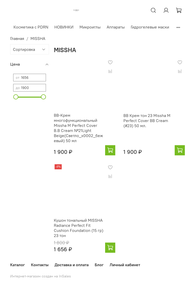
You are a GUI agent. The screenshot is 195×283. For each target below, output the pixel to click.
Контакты (39, 264)
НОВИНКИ (63, 26)
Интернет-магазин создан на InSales (40, 276)
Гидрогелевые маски (150, 26)
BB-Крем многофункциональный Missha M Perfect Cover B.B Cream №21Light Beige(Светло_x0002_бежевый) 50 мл (78, 128)
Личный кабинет (125, 264)
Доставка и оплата (72, 264)
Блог (99, 264)
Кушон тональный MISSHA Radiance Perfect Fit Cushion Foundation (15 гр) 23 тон (78, 228)
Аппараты (116, 26)
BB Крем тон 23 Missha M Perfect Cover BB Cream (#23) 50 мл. (146, 120)
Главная (17, 38)
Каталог (17, 264)
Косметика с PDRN (30, 26)
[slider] (16, 97)
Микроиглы (90, 26)
